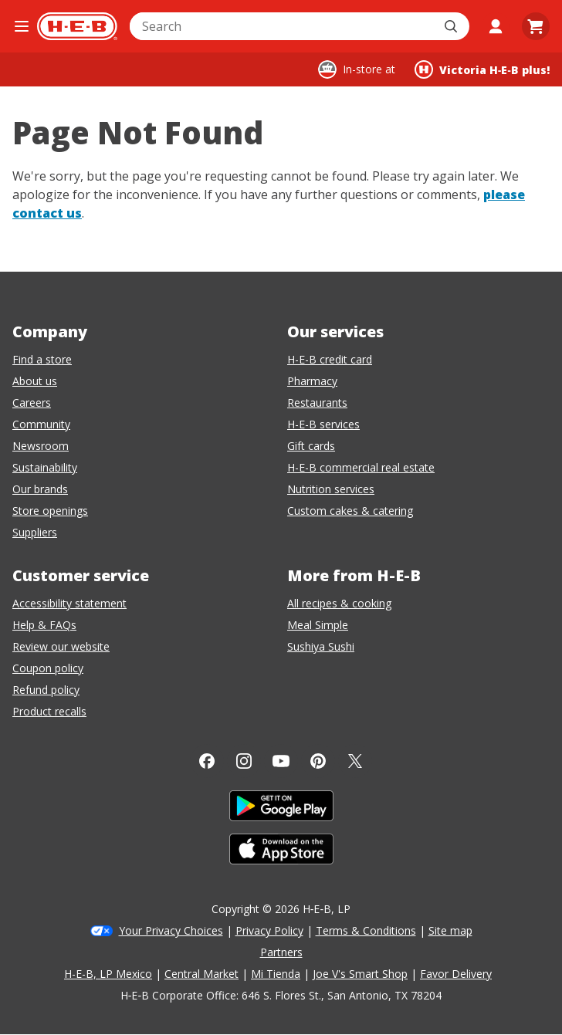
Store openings (50, 510)
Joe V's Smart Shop (360, 973)
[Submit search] (452, 26)
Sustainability (44, 467)
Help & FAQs (44, 624)
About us (34, 381)
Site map (450, 930)
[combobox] (282, 26)
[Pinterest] (318, 761)
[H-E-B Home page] (77, 26)
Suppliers (34, 532)
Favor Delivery (456, 973)
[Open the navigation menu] (21, 26)
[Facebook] (207, 761)
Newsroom (40, 445)
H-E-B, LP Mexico (108, 973)
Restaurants (317, 402)
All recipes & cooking (339, 603)
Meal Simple (317, 624)
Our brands (40, 489)
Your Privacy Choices (171, 930)
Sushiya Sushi (320, 646)
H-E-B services (323, 424)
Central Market (201, 973)
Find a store (42, 359)
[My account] (496, 26)
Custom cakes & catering (350, 510)
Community (41, 424)
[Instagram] (244, 761)
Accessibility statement (69, 603)
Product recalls (49, 711)
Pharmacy (312, 381)
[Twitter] (355, 761)
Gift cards (311, 445)
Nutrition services (330, 489)
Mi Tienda (275, 973)
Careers (31, 402)
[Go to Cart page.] (536, 26)
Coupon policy (47, 668)
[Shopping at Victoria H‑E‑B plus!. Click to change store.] (482, 69)
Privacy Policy (269, 930)
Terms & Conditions (366, 930)
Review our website (61, 646)
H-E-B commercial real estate (361, 467)
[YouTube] (281, 761)
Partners (281, 952)
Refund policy (46, 689)
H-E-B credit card (329, 359)
